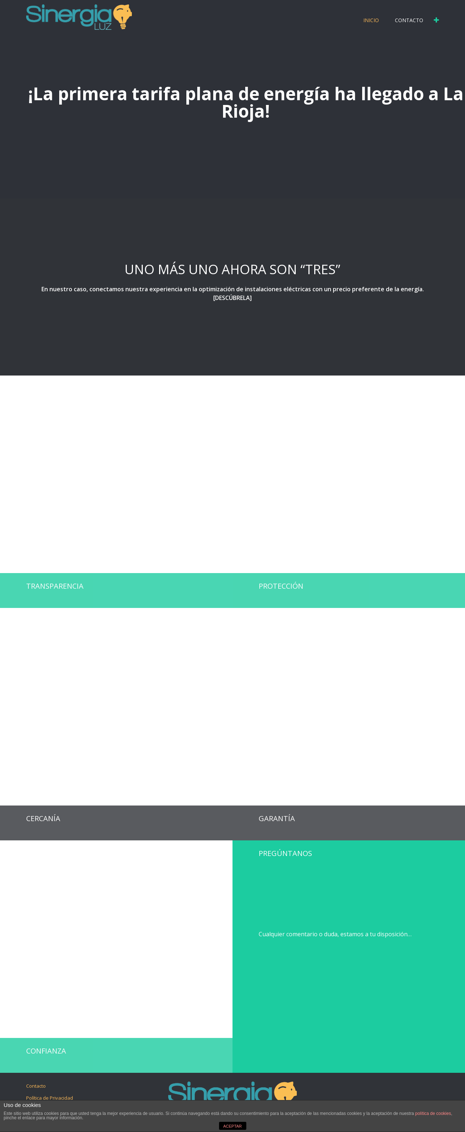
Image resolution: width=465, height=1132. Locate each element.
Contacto (409, 20)
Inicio (371, 20)
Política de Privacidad (49, 1098)
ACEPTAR (232, 1126)
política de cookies (433, 1113)
